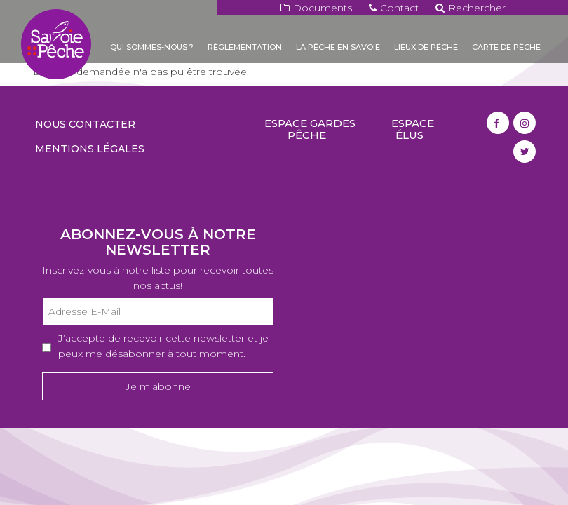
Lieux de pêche (426, 47)
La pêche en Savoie (338, 47)
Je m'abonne (158, 386)
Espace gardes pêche (310, 129)
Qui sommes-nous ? (152, 47)
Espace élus (412, 129)
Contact (394, 7)
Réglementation (245, 47)
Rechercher (470, 7)
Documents (316, 7)
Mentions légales (89, 148)
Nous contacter (85, 124)
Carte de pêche (506, 47)
